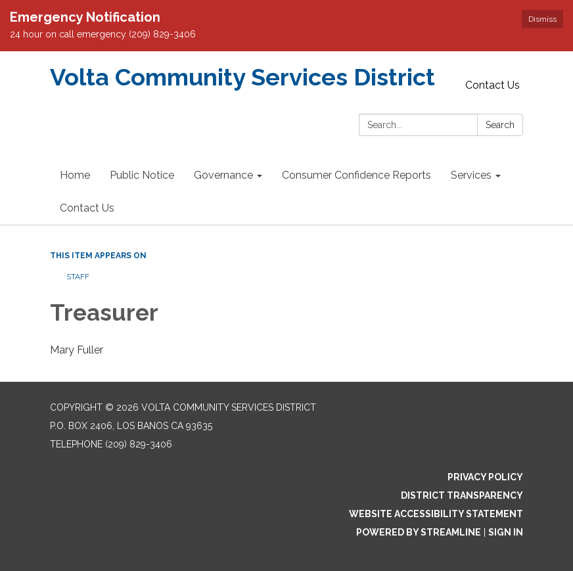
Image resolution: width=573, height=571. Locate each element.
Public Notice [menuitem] (142, 175)
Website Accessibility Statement (436, 514)
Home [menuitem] (75, 175)
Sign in (505, 532)
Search (500, 125)
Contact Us (492, 85)
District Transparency (462, 495)
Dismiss (542, 19)
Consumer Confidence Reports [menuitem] (356, 175)
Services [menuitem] (471, 175)
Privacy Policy (485, 477)
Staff (77, 276)
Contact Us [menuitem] (87, 208)
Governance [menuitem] (223, 175)
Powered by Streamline (418, 532)
